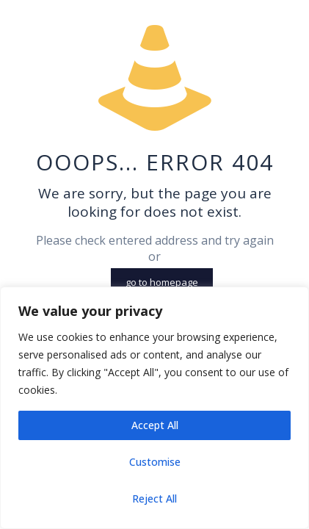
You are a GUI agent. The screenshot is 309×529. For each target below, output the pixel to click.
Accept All (154, 425)
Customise (155, 462)
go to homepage (162, 282)
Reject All (154, 498)
